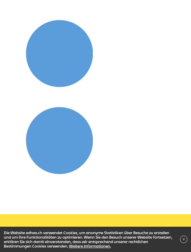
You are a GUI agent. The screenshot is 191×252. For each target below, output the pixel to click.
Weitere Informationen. (90, 246)
